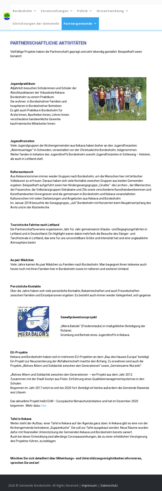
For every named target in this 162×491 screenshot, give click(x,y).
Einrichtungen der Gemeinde (36, 24)
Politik (82, 11)
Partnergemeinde (78, 24)
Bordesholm (22, 11)
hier (43, 405)
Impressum (90, 485)
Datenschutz (109, 485)
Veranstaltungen (54, 11)
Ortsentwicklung (110, 11)
